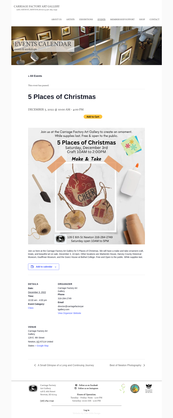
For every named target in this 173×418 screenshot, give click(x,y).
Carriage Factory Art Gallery (37, 7)
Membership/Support (122, 19)
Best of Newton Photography (126, 365)
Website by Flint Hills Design (86, 413)
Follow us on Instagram (88, 388)
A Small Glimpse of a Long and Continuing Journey (65, 365)
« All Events (35, 76)
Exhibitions (86, 19)
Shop (142, 19)
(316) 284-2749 (47, 400)
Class (31, 308)
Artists (70, 19)
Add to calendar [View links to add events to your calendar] (44, 266)
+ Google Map (41, 345)
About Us (56, 19)
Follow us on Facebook (88, 385)
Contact (154, 19)
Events (102, 19)
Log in (86, 410)
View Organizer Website (69, 313)
